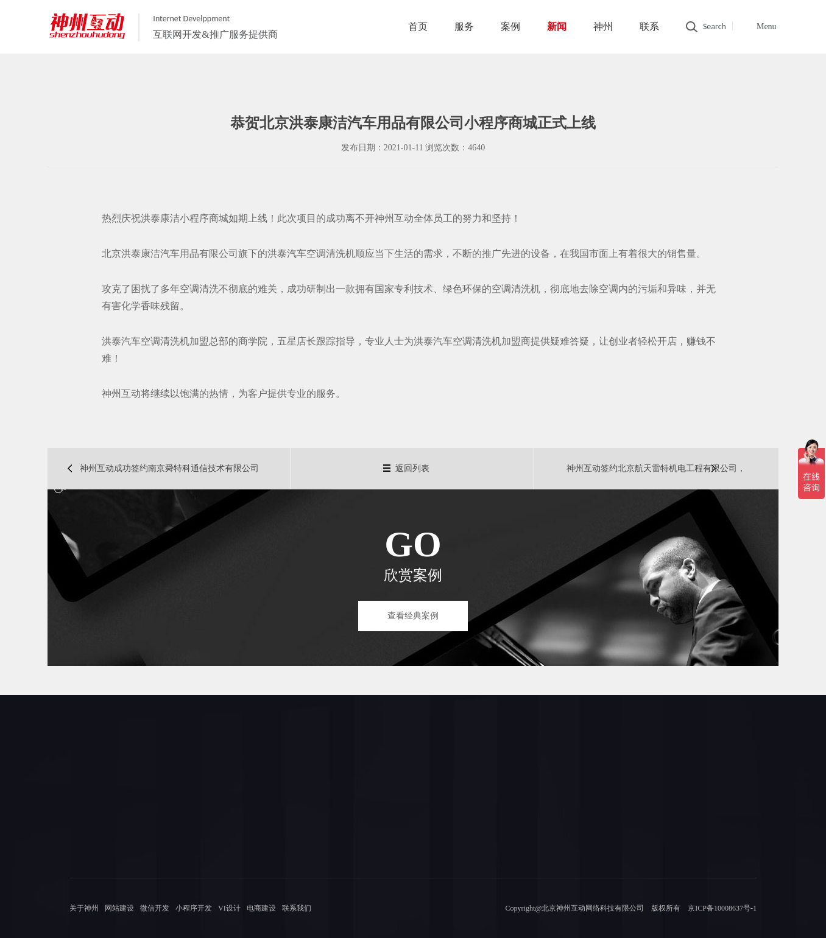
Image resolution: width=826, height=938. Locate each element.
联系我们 (296, 908)
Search (714, 26)
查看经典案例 (413, 615)
